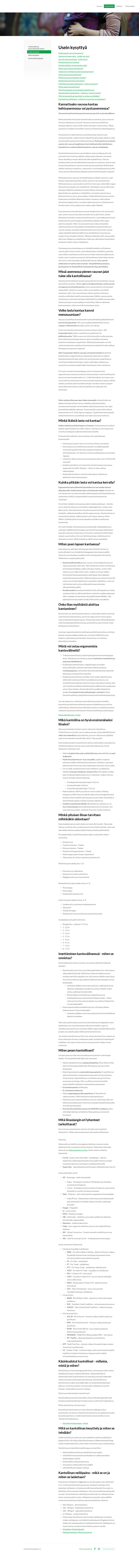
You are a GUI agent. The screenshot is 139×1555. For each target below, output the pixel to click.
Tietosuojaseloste (85, 1549)
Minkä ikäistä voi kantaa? (68, 62)
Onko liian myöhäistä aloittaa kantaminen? (76, 71)
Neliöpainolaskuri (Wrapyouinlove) (77, 1532)
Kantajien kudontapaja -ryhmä (75, 1423)
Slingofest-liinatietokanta (73, 1529)
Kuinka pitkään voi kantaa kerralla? (72, 65)
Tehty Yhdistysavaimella (108, 1549)
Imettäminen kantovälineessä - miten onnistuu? (78, 84)
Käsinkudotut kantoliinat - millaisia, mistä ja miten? (79, 93)
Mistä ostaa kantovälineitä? (69, 74)
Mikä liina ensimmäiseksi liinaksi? (72, 77)
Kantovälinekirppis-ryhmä (69, 715)
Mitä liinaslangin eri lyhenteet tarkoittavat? (76, 90)
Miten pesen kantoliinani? (69, 87)
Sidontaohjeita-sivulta (78, 1150)
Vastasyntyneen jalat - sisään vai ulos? (74, 56)
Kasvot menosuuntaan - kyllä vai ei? (73, 59)
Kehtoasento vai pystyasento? (70, 53)
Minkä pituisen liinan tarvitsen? (71, 81)
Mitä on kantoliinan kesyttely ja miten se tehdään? (79, 96)
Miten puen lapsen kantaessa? (70, 68)
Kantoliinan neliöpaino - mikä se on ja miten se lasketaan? (82, 99)
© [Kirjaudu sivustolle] (24, 1549)
